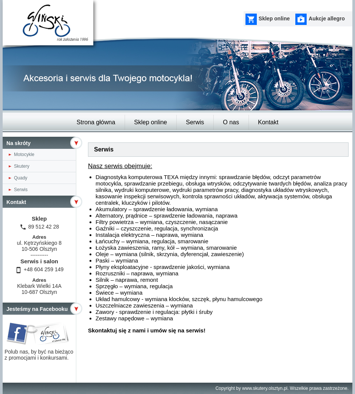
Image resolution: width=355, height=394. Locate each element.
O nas (231, 122)
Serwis (195, 122)
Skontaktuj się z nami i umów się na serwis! (146, 330)
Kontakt (268, 122)
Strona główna (96, 122)
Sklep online (150, 122)
